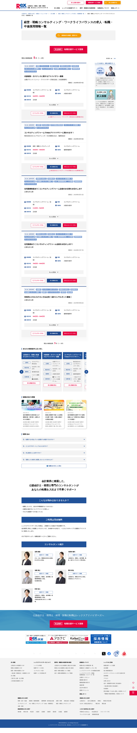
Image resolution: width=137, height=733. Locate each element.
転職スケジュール (84, 695)
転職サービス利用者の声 (40, 678)
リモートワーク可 (104, 717)
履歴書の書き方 (83, 685)
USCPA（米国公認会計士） (86, 708)
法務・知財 (20, 711)
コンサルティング (22, 708)
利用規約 (106, 694)
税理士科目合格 (107, 706)
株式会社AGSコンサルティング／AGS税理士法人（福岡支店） (45, 136)
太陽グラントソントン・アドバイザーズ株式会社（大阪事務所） (46, 80)
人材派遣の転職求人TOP (17, 686)
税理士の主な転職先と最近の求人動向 (64, 673)
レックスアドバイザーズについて (42, 667)
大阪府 (37, 717)
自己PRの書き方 (84, 693)
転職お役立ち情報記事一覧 (86, 670)
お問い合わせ (80, 658)
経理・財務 (59, 706)
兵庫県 (43, 717)
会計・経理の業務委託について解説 (63, 678)
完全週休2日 (95, 717)
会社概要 (37, 658)
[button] (21, 370)
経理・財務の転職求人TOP (17, 676)
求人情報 (13, 667)
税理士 (99, 706)
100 (114, 58)
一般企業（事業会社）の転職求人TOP (20, 678)
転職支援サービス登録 (109, 670)
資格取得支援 (95, 719)
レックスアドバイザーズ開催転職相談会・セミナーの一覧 (87, 679)
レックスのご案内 (108, 667)
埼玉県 (32, 717)
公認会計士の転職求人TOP (17, 670)
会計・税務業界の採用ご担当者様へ (50, 658)
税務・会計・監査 (22, 706)
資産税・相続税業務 (34, 706)
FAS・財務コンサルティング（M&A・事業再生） (41, 708)
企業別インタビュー (85, 682)
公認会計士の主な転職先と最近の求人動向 (65, 670)
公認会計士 (82, 706)
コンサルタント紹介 (39, 676)
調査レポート (83, 699)
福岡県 (65, 717)
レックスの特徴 (38, 670)
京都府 (49, 717)
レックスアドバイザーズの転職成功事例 (90, 676)
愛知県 (54, 717)
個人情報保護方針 (89, 658)
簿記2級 (104, 708)
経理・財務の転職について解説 (62, 676)
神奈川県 (25, 717)
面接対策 (82, 690)
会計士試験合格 (91, 706)
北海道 (60, 717)
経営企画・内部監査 (69, 706)
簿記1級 (98, 708)
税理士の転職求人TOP (16, 673)
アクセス (106, 683)
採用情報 (106, 681)
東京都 (19, 717)
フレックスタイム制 (85, 719)
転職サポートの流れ (39, 673)
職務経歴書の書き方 (85, 688)
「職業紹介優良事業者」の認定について (114, 699)
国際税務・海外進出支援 (47, 706)
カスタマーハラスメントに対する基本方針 (114, 678)
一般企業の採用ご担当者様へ (68, 658)
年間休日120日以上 (85, 717)
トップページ (29, 658)
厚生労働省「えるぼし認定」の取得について (115, 696)
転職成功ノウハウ (84, 667)
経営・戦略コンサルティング (63, 708)
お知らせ (98, 658)
